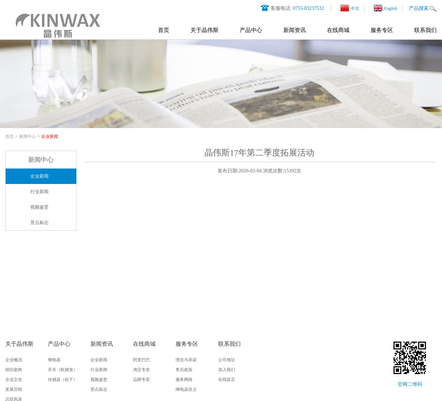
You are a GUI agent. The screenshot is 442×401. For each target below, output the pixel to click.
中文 (349, 8)
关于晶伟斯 (204, 30)
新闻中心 (27, 136)
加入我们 (226, 369)
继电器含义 (186, 389)
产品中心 (251, 30)
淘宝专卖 (141, 369)
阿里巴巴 (141, 359)
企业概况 (13, 359)
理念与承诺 (186, 359)
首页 (163, 30)
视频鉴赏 (39, 207)
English (385, 8)
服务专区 (382, 30)
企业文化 (13, 379)
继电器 (54, 359)
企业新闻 (49, 136)
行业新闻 (39, 191)
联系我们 (425, 30)
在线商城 (338, 30)
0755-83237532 (308, 8)
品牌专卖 (141, 379)
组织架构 (13, 369)
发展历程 (13, 389)
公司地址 (226, 359)
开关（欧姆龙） (62, 369)
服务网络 (184, 379)
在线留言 (226, 379)
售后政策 (184, 369)
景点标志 (39, 222)
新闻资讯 (294, 30)
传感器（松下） (62, 379)
